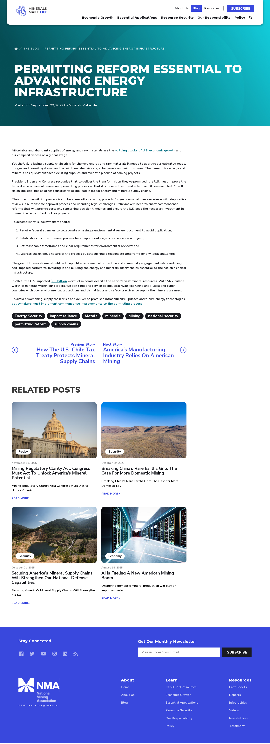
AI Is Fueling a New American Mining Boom (138, 576)
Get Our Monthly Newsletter (167, 642)
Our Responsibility (214, 16)
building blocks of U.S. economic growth (145, 150)
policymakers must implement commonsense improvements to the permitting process (77, 304)
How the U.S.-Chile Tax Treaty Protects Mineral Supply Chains (64, 356)
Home (125, 688)
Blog (197, 8)
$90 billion (59, 281)
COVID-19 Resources (181, 688)
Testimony (237, 727)
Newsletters (238, 719)
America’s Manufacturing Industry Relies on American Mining (139, 356)
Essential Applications (137, 16)
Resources (212, 8)
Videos (234, 711)
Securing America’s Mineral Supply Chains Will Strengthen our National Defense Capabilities (53, 579)
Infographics (238, 703)
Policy (239, 16)
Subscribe (241, 8)
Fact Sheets (238, 688)
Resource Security (177, 16)
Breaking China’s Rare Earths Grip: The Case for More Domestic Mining (139, 471)
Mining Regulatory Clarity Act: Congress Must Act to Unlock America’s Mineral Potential (52, 474)
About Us (182, 8)
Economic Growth (97, 16)
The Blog (31, 48)
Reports (235, 696)
